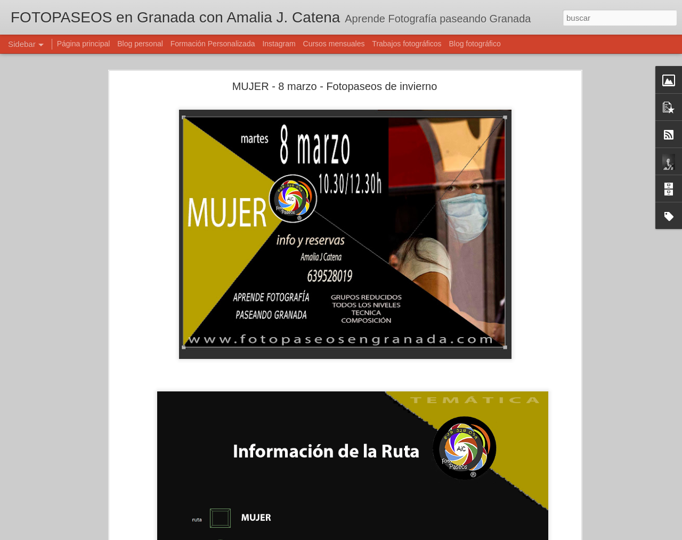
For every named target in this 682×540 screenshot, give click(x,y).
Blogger (382, 534)
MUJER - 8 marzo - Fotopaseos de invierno (334, 67)
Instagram (278, 43)
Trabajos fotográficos (406, 43)
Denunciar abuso (418, 534)
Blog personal (140, 43)
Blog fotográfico (474, 43)
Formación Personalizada (212, 43)
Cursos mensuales (334, 43)
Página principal (83, 43)
